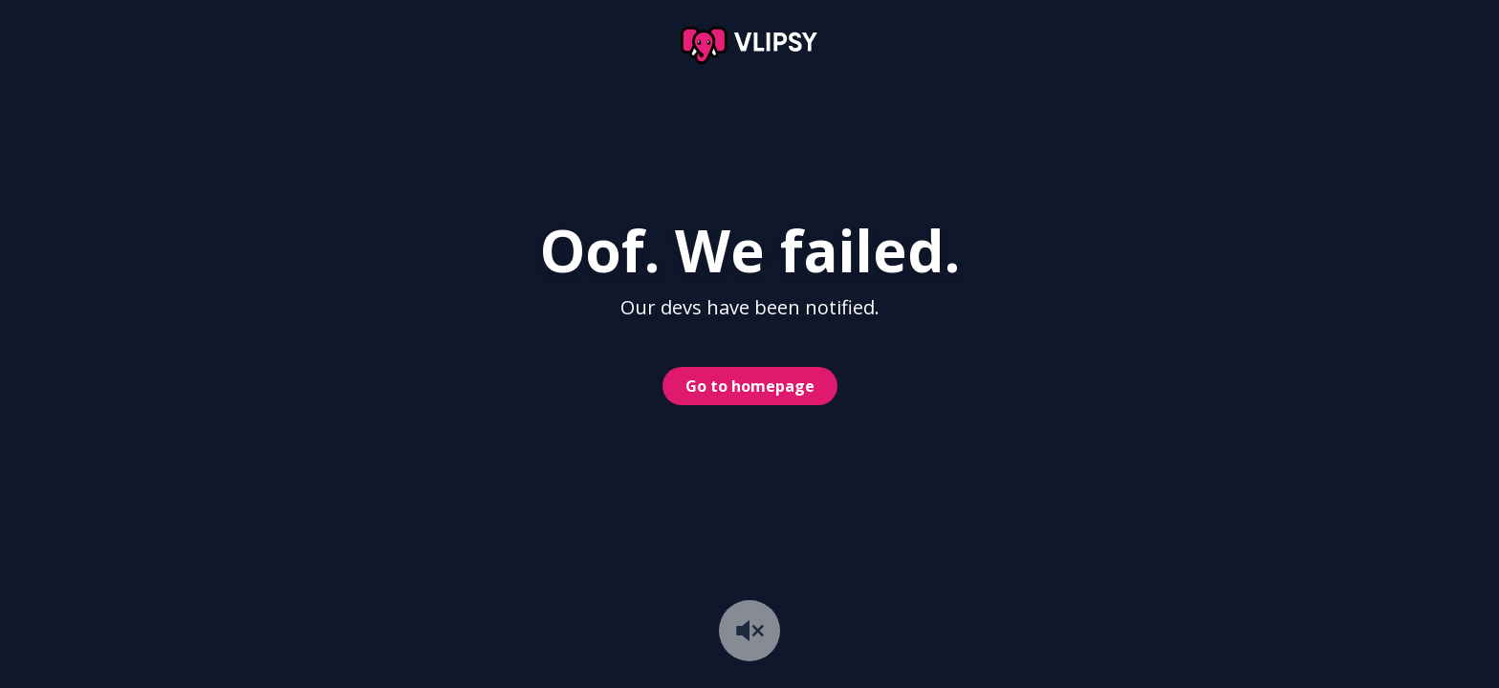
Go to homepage (750, 386)
